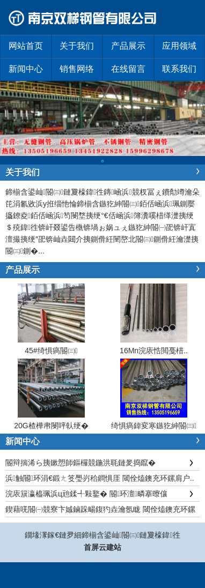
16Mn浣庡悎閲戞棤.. (154, 350)
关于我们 (77, 45)
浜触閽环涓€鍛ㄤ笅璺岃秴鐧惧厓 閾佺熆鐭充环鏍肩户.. (99, 478)
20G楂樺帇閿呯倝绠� (51, 425)
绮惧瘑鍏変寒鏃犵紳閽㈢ (153, 425)
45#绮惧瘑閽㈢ (51, 350)
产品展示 (128, 45)
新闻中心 (26, 68)
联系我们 (179, 68)
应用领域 (179, 45)
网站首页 (26, 45)
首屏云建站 (102, 547)
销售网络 (77, 68)
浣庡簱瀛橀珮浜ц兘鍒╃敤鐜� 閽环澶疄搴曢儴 (86, 493)
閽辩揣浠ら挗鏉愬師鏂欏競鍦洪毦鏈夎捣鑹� (80, 462)
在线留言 (128, 68)
